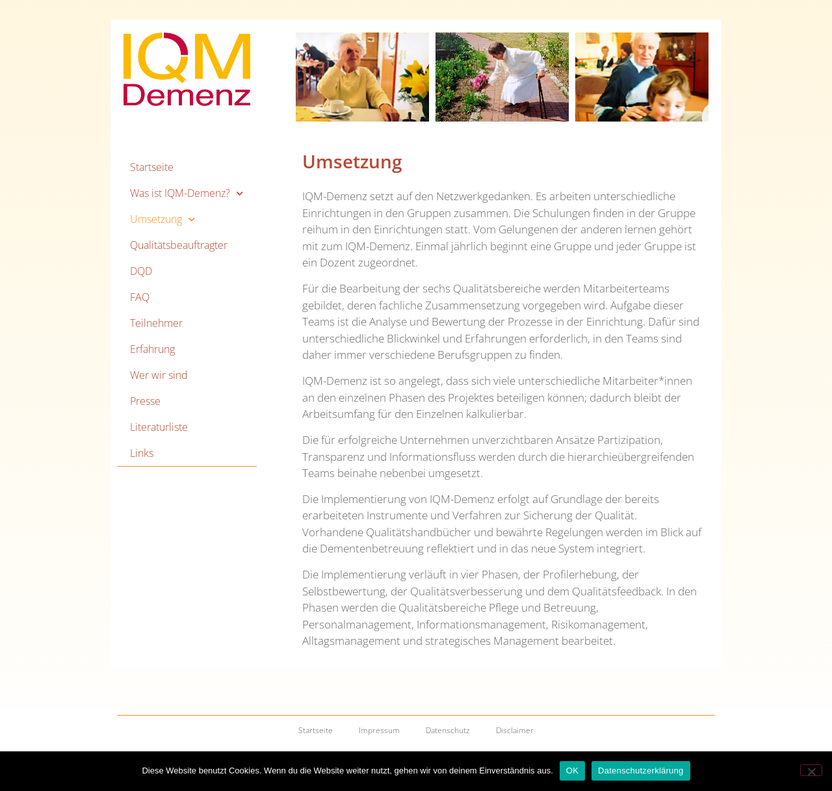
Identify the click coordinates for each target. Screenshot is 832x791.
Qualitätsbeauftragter (179, 245)
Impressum (379, 730)
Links (141, 453)
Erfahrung (152, 349)
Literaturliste (159, 427)
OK (572, 770)
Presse (145, 401)
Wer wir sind (159, 375)
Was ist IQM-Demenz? (186, 193)
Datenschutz (448, 730)
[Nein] (811, 770)
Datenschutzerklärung (640, 770)
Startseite (152, 167)
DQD (141, 271)
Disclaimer (515, 730)
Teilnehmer (156, 323)
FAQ (140, 297)
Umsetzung (162, 219)
